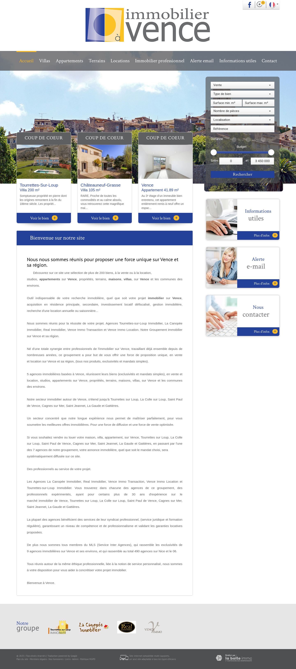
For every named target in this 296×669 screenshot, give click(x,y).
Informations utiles (237, 61)
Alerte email (202, 61)
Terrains (97, 61)
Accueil (26, 61)
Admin (75, 659)
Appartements (69, 61)
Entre (214, 160)
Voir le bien (44, 218)
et (247, 160)
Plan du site (22, 659)
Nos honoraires (56, 659)
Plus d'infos (266, 235)
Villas (44, 61)
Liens (68, 659)
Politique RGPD (87, 659)
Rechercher (242, 174)
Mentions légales (38, 659)
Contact (269, 61)
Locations (120, 61)
